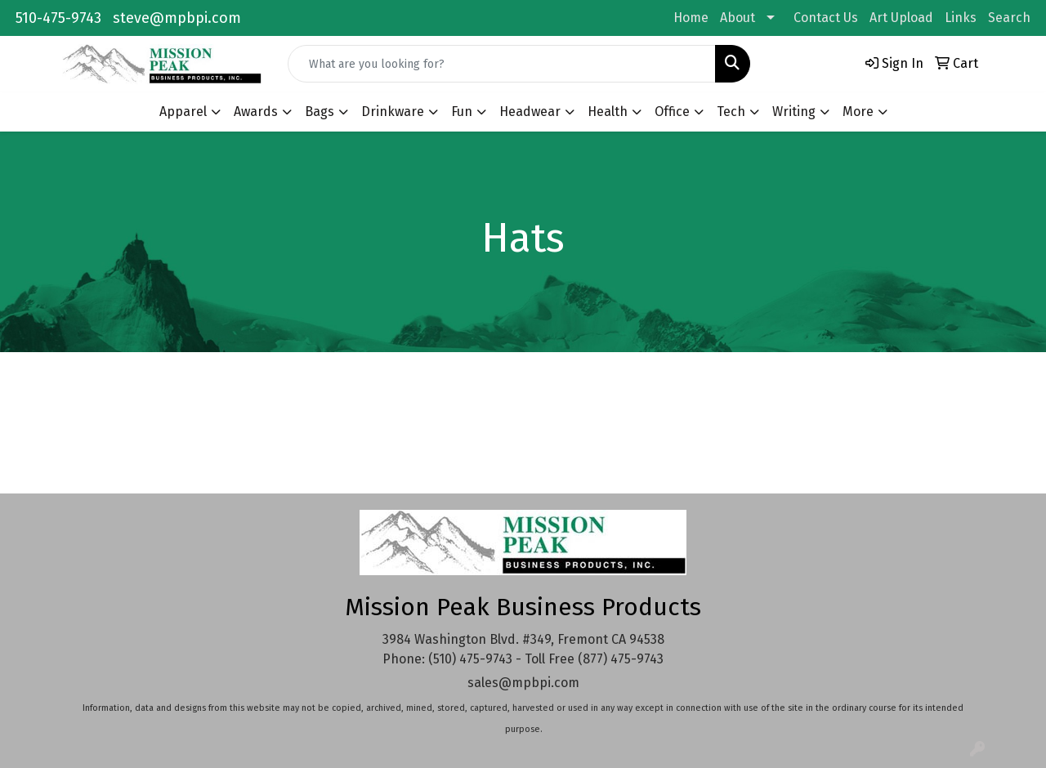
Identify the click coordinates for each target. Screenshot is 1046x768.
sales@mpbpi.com (523, 682)
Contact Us (825, 17)
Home (691, 17)
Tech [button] (731, 111)
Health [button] (608, 111)
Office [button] (672, 111)
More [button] (858, 111)
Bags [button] (319, 111)
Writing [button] (794, 111)
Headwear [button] (530, 111)
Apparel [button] (183, 111)
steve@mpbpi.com (177, 18)
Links (961, 17)
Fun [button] (461, 111)
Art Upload (901, 17)
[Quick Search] (502, 64)
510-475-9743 (58, 18)
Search (1009, 17)
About (737, 17)
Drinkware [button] (392, 111)
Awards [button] (256, 111)
